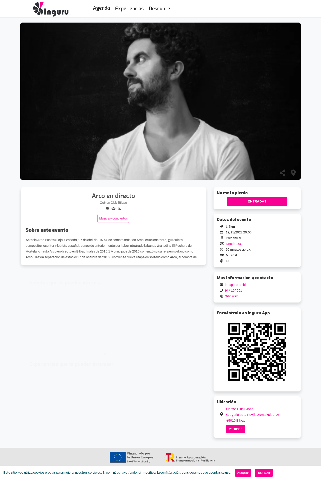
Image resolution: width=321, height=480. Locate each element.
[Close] (243, 473)
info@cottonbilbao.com (242, 285)
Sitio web (231, 296)
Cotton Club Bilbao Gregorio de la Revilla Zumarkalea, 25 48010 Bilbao (253, 414)
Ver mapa (235, 429)
